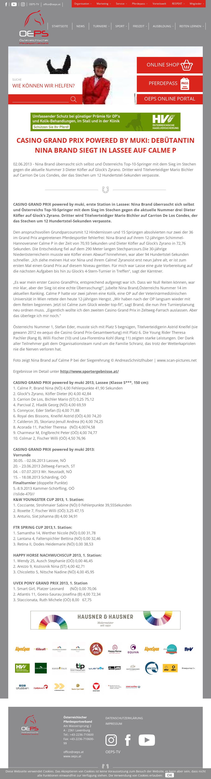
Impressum (114, 724)
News (80, 26)
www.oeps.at (72, 756)
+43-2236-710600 (82, 735)
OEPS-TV (34, 4)
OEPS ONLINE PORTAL (169, 98)
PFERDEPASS (170, 84)
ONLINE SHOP (170, 65)
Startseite (60, 26)
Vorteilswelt (159, 3)
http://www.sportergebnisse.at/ (89, 371)
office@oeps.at (51, 4)
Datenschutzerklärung (124, 718)
